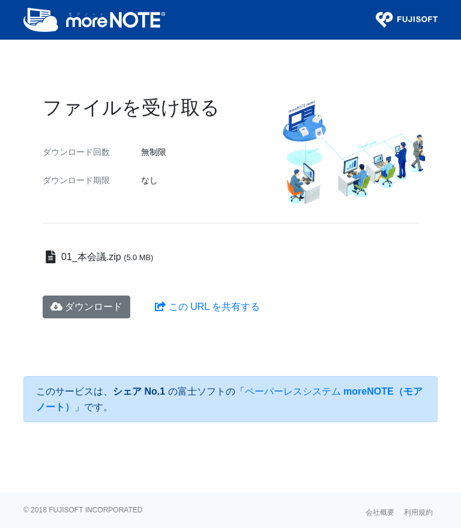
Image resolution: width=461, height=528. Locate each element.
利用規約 (418, 512)
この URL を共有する (207, 307)
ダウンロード (86, 307)
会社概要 (380, 512)
